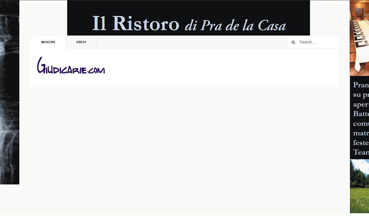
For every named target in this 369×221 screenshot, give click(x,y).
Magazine (48, 42)
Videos (81, 42)
